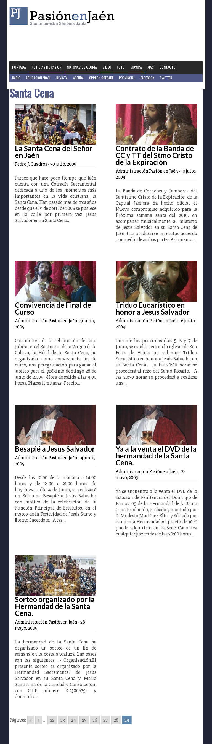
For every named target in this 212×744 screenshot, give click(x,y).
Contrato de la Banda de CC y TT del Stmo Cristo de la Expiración (155, 155)
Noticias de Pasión (46, 67)
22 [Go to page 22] (52, 720)
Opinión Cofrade (101, 77)
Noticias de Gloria (82, 67)
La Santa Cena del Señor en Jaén (53, 152)
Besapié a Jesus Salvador (55, 448)
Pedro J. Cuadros (31, 164)
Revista (62, 77)
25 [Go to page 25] (84, 720)
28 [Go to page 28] (116, 720)
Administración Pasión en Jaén (147, 171)
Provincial (127, 77)
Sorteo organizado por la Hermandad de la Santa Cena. (55, 606)
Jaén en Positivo (24, 85)
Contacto (167, 67)
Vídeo (106, 67)
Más (150, 67)
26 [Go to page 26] (94, 720)
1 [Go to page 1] (38, 720)
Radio (16, 77)
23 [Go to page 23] (62, 720)
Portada (19, 67)
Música (136, 67)
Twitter (166, 77)
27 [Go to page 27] (105, 720)
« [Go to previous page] (31, 720)
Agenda (78, 77)
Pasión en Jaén (63, 16)
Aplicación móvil (38, 77)
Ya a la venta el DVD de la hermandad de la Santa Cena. (156, 455)
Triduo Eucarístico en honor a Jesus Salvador (153, 308)
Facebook (147, 77)
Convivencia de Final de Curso (53, 308)
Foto (121, 67)
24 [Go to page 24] (73, 720)
